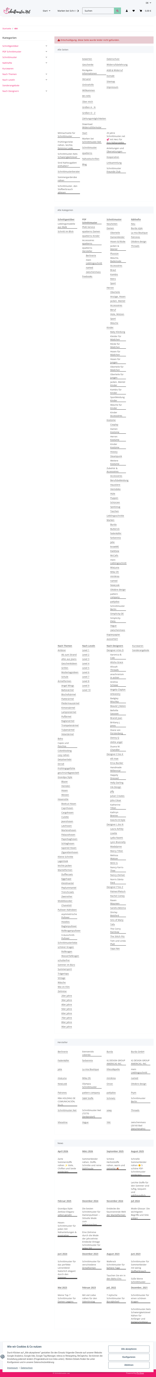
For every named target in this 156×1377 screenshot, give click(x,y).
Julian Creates (117, 795)
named (89, 267)
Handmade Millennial (116, 769)
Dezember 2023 (90, 1253)
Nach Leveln (8, 79)
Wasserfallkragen (70, 955)
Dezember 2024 (90, 1200)
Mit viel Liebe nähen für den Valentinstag (89, 1298)
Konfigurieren (128, 1357)
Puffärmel (66, 716)
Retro (113, 278)
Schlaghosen (67, 843)
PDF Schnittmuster (11, 51)
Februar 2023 (89, 1287)
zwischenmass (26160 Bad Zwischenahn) (138, 1125)
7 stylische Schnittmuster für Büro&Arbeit (116, 1298)
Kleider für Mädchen (115, 338)
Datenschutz (27, 1368)
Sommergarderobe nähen (67, 179)
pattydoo (114, 601)
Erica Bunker (116, 762)
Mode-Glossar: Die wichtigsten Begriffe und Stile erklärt (140, 1213)
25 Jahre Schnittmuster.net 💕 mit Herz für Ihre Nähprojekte (116, 138)
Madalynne (116, 846)
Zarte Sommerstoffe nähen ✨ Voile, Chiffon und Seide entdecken (67, 1165)
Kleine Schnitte (65, 856)
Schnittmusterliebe (67, 942)
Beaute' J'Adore (118, 706)
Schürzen (115, 502)
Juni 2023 (135, 1253)
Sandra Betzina (118, 907)
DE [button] (147, 2)
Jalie (112, 542)
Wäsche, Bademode (115, 259)
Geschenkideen (69, 663)
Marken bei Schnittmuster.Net (91, 140)
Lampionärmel (68, 712)
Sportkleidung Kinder (117, 399)
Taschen (114, 511)
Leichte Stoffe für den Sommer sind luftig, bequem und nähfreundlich (140, 1189)
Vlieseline (62, 1122)
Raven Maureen (115, 902)
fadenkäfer (115, 533)
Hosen (64, 790)
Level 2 (85, 654)
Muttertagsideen (69, 672)
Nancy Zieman (117, 875)
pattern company (115, 595)
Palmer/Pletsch (118, 891)
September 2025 (115, 1151)
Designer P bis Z (115, 887)
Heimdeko (115, 489)
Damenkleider (117, 237)
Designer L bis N (115, 824)
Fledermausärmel (70, 703)
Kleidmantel (67, 883)
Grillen (64, 667)
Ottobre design (118, 589)
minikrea (114, 576)
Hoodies (65, 921)
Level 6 (85, 672)
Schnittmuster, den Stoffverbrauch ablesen (67, 189)
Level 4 (85, 663)
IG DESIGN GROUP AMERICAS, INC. (140, 1062)
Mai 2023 (62, 1287)
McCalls (114, 555)
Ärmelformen (64, 681)
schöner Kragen (66, 947)
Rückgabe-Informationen (89, 72)
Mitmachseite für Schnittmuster (66, 135)
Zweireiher (66, 896)
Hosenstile (63, 799)
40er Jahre (66, 1004)
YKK (109, 1122)
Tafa (112, 924)
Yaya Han (115, 948)
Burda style (137, 228)
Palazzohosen (68, 834)
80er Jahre (66, 1022)
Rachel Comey (117, 895)
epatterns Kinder (91, 235)
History (113, 451)
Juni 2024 (62, 1253)
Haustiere (115, 484)
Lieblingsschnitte (115, 515)
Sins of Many (116, 919)
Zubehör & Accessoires (113, 470)
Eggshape (66, 878)
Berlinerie (91, 255)
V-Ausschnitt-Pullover (68, 937)
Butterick (114, 528)
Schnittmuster (89, 147)
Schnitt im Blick (65, 231)
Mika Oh (114, 571)
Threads (135, 245)
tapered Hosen (68, 847)
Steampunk (116, 456)
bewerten (87, 58)
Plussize (114, 253)
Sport (113, 283)
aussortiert (112, 638)
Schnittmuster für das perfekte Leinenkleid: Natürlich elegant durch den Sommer (67, 1269)
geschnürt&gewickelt (68, 772)
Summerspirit (65, 969)
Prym (133, 1092)
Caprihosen (67, 808)
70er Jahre (66, 1017)
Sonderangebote (140, 650)
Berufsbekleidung (119, 480)
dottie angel (116, 742)
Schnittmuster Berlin (117, 608)
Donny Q (114, 737)
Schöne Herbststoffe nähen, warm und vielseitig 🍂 (116, 1163)
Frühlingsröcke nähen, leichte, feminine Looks (65, 145)
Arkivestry (115, 693)
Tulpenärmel (67, 729)
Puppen (114, 497)
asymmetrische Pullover (69, 916)
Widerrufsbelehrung (117, 64)
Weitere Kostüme (114, 462)
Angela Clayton (118, 689)
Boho (60, 738)
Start (84, 133)
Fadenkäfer (63, 1060)
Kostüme (111, 420)
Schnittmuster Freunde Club (114, 170)
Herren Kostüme (114, 438)
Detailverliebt (64, 759)
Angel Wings (67, 685)
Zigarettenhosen (69, 852)
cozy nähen (63, 755)
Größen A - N (89, 107)
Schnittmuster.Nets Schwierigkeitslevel (68, 155)
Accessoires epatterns (88, 242)
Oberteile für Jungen (117, 376)
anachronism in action (117, 676)
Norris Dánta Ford (116, 881)
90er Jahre (66, 1026)
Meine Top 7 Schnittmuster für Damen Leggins (67, 1298)
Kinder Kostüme (114, 446)
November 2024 (115, 1200)
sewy (109, 1110)
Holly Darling (116, 782)
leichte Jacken (65, 865)
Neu (133, 223)
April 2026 (63, 1151)
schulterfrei (64, 960)
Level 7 (85, 676)
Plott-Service (88, 227)
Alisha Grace (116, 662)
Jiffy (112, 791)
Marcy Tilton (116, 850)
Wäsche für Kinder (116, 406)
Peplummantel (68, 887)
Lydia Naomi (116, 837)
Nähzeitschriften (90, 158)
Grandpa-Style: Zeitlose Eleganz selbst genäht (66, 1211)
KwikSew (114, 551)
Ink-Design (115, 787)
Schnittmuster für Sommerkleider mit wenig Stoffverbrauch (140, 1266)
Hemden (65, 786)
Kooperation (113, 157)
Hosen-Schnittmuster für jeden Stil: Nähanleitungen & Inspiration (67, 1229)
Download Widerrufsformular (91, 126)
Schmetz (111, 1098)
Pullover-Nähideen (67, 909)
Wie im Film (64, 986)
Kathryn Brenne (114, 814)
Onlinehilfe (88, 84)
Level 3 (85, 659)
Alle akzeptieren (128, 1349)
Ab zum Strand (69, 654)
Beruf (113, 309)
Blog (84, 164)
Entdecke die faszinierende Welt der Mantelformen (116, 1211)
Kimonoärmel (68, 707)
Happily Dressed (114, 777)
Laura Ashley (116, 828)
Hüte (112, 493)
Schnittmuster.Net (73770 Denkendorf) (91, 1113)
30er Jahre (66, 1000)
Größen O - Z (88, 112)
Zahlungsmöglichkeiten (94, 118)
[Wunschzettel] (133, 10)
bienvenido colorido (88, 1053)
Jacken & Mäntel (114, 247)
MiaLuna (114, 567)
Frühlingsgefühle (66, 768)
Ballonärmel (67, 689)
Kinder (110, 327)
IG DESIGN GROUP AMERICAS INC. (116, 1062)
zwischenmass (93, 271)
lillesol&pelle (113, 1069)
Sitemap (111, 81)
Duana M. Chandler (115, 748)
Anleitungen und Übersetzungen (115, 150)
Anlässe (62, 650)
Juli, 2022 (111, 1287)
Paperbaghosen (69, 839)
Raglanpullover (69, 926)
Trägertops (63, 973)
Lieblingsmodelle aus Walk (66, 225)
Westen (65, 794)
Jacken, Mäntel (117, 300)
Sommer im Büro (66, 964)
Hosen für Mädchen (115, 353)
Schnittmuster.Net (67, 1110)
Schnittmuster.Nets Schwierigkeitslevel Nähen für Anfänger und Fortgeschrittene (141, 1315)
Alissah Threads (114, 668)
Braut (113, 270)
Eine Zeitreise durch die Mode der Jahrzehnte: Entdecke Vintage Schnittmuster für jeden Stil (91, 1240)
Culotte (65, 816)
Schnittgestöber (10, 45)
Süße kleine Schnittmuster (138, 1280)
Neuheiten (112, 223)
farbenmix (115, 537)
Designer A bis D (115, 650)
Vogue (113, 625)
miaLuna (62, 1078)
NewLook (114, 585)
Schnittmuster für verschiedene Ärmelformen (91, 1264)
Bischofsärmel (68, 694)
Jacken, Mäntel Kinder (117, 384)
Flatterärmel (67, 698)
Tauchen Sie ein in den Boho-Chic (116, 1277)
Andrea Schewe (114, 683)
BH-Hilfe (86, 95)
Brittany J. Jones (115, 724)
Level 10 (86, 689)
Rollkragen (66, 951)
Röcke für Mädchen (115, 345)
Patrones (135, 237)
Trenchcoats (67, 892)
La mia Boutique (139, 232)
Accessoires (116, 265)
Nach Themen (9, 74)
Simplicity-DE (117, 613)
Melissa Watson (114, 857)
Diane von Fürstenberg (116, 732)
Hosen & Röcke (117, 241)
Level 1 (85, 650)
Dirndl (61, 763)
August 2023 (113, 1253)
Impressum (12, 1368)
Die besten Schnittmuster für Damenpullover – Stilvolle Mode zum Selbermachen (91, 1216)
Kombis (114, 274)
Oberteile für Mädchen (117, 368)
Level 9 (85, 685)
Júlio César (115, 800)
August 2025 (137, 1151)
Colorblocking (65, 750)
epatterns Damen (91, 231)
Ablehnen (128, 1365)
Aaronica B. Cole (116, 656)
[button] (126, 10)
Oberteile (115, 232)
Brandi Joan (116, 718)
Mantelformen (65, 869)
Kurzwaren (137, 645)
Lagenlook (63, 861)
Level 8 (85, 681)
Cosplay (114, 424)
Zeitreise (62, 991)
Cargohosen (67, 812)
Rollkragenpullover (71, 930)
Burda (113, 524)
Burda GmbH (137, 1051)
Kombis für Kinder (116, 391)
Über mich (87, 101)
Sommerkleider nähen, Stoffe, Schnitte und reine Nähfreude (91, 1163)
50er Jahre (66, 1008)
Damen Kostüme (114, 430)
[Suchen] (98, 10)
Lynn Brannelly (118, 842)
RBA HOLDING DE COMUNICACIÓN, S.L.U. (66, 1101)
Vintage (61, 978)
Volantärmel (67, 734)
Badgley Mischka (114, 700)
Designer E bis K (115, 754)
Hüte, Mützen (117, 314)
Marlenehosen (68, 830)
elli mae (114, 758)
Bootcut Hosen (68, 803)
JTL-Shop (140, 1373)
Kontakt (110, 75)
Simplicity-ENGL (115, 620)
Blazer (64, 781)
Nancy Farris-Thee (117, 869)
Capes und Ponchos (63, 745)
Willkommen (88, 90)
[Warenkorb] (145, 10)
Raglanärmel (67, 720)
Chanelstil (66, 905)
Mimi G (114, 862)
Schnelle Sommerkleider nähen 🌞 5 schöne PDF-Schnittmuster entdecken (139, 1166)
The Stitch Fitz (117, 936)
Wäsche (114, 323)
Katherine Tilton (115, 806)
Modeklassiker (65, 900)
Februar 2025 (64, 1200)
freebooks (87, 276)
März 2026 (87, 1151)
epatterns (87, 153)
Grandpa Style (65, 777)
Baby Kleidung (117, 331)
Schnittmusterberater (69, 171)
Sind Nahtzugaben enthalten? (67, 164)
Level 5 (85, 667)
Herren (110, 287)
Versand (86, 79)
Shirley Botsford (114, 914)
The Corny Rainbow (115, 930)
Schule (64, 676)
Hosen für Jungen (115, 361)
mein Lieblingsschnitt (94, 261)
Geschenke (87, 64)
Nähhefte (7, 62)
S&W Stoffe (87, 1098)
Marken (110, 520)
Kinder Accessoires (116, 414)
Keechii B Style (117, 819)
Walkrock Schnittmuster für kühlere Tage (116, 1264)
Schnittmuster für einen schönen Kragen (140, 1298)
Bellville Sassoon (114, 712)
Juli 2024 (135, 1200)
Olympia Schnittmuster (89, 1085)
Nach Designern (10, 91)
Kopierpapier (113, 634)
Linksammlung (114, 162)
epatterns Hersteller (87, 249)
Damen (110, 228)
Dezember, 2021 (139, 1287)
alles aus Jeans (68, 659)
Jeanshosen (67, 821)
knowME (114, 546)
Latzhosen (66, 825)
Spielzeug (115, 506)
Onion (110, 1083)
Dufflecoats (67, 874)
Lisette (113, 833)
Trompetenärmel (70, 725)
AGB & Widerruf (115, 70)
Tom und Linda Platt (118, 942)
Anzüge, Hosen (118, 296)
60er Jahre (66, 1013)
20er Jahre (66, 995)
